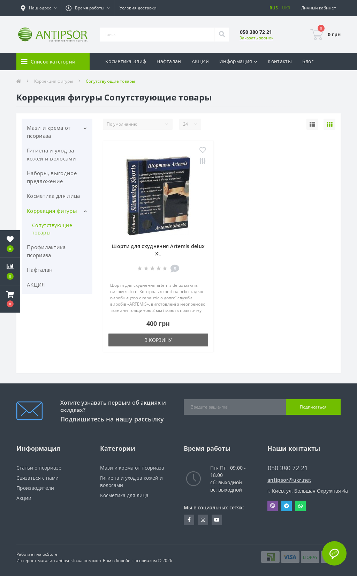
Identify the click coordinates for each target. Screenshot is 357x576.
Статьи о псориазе (38, 467)
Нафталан (169, 61)
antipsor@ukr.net (289, 480)
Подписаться (313, 407)
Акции (23, 498)
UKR (286, 8)
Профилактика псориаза (46, 251)
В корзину (158, 340)
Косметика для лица (53, 195)
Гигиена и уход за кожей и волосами (51, 154)
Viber (272, 505)
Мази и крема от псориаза (49, 131)
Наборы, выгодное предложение (52, 177)
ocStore (50, 554)
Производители (35, 488)
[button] (10, 299)
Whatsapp (300, 505)
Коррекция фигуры (53, 81)
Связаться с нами (37, 477)
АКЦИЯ (200, 61)
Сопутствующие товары (52, 229)
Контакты (279, 61)
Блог (307, 61)
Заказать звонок (256, 38)
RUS (273, 8)
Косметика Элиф (125, 61)
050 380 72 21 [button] (288, 468)
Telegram (286, 505)
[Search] (221, 35)
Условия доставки (138, 8)
